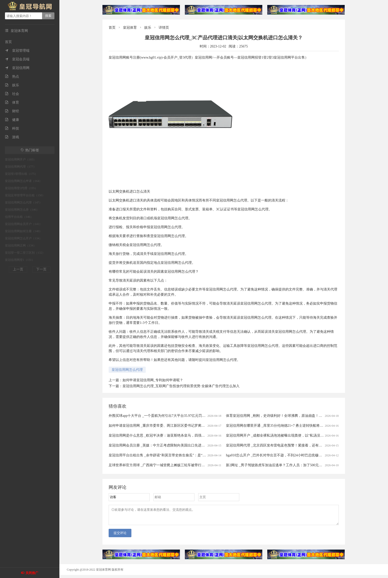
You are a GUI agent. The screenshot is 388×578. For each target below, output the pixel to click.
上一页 (18, 269)
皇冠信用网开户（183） (20, 159)
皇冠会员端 (17, 59)
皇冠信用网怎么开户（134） (23, 238)
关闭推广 (31, 573)
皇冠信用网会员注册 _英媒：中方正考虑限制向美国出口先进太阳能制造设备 (167, 445)
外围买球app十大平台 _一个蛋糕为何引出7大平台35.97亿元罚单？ (159, 416)
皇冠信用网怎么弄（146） (22, 209)
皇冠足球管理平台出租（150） (25, 195)
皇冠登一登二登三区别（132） (25, 252)
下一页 (41, 269)
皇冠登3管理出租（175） (21, 174)
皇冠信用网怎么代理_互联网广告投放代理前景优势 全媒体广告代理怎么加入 (181, 386)
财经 (12, 111)
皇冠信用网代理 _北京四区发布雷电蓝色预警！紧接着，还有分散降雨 (279, 445)
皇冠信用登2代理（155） (21, 188)
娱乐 (12, 85)
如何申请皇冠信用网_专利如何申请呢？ (152, 380)
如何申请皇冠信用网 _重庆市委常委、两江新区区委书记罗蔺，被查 (160, 425)
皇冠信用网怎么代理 (127, 370)
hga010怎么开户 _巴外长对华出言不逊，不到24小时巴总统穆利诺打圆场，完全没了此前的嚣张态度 (301, 455)
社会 (12, 94)
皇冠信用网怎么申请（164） (23, 181)
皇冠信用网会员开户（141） (23, 224)
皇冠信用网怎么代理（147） (23, 202)
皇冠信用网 (17, 68)
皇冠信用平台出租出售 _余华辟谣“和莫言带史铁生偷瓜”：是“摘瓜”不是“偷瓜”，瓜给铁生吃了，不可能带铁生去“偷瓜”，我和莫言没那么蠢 (215, 455)
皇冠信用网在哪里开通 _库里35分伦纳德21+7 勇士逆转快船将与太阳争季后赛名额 (288, 425)
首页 (8, 42)
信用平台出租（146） (19, 217)
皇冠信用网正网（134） (20, 245)
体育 (12, 102)
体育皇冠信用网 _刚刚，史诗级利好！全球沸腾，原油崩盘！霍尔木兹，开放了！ (288, 416)
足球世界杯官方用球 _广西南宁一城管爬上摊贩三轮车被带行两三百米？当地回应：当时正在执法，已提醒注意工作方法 (200, 465)
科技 (12, 128)
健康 (12, 120)
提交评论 (120, 536)
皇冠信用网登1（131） (20, 260)
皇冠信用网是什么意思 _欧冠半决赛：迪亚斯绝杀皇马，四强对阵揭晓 (162, 435)
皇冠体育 (130, 27)
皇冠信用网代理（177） (20, 166)
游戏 (12, 137)
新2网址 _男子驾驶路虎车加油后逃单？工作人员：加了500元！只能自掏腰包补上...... (290, 465)
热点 (12, 76)
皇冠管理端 (17, 50)
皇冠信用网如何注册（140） (23, 231)
